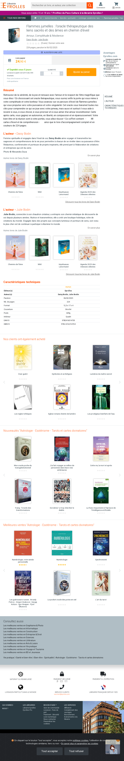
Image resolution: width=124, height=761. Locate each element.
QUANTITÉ (52, 70)
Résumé (108, 96)
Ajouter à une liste (51, 52)
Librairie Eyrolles (29, 708)
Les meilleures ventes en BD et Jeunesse (21, 652)
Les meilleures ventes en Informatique (20, 628)
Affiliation (67, 708)
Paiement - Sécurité (51, 715)
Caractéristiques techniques (114, 107)
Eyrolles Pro (27, 710)
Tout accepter (49, 751)
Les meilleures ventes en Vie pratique (20, 646)
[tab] (28, 60)
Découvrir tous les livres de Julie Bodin (83, 274)
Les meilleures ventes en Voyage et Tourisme (23, 649)
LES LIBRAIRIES (29, 705)
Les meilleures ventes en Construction (20, 631)
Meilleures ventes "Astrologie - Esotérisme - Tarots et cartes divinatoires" (48, 525)
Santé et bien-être (24, 657)
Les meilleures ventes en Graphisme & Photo (23, 625)
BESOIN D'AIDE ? (50, 705)
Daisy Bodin (31, 39)
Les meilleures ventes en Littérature (19, 640)
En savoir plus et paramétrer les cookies (79, 743)
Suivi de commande (51, 708)
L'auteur (109, 101)
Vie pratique (8, 657)
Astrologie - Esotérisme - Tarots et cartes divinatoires (79, 657)
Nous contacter (50, 719)
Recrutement (69, 715)
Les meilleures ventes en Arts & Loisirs (20, 643)
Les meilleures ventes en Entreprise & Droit (22, 634)
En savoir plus (94, 155)
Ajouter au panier (81, 72)
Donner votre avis (56, 43)
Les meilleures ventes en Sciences (18, 637)
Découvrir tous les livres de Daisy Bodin (82, 202)
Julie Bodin (43, 39)
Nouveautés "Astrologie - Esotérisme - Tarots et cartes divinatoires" (45, 430)
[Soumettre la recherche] (90, 5)
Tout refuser (76, 751)
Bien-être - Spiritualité (44, 657)
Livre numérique (50, 717)
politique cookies (80, 740)
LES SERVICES (70, 705)
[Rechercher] (59, 5)
